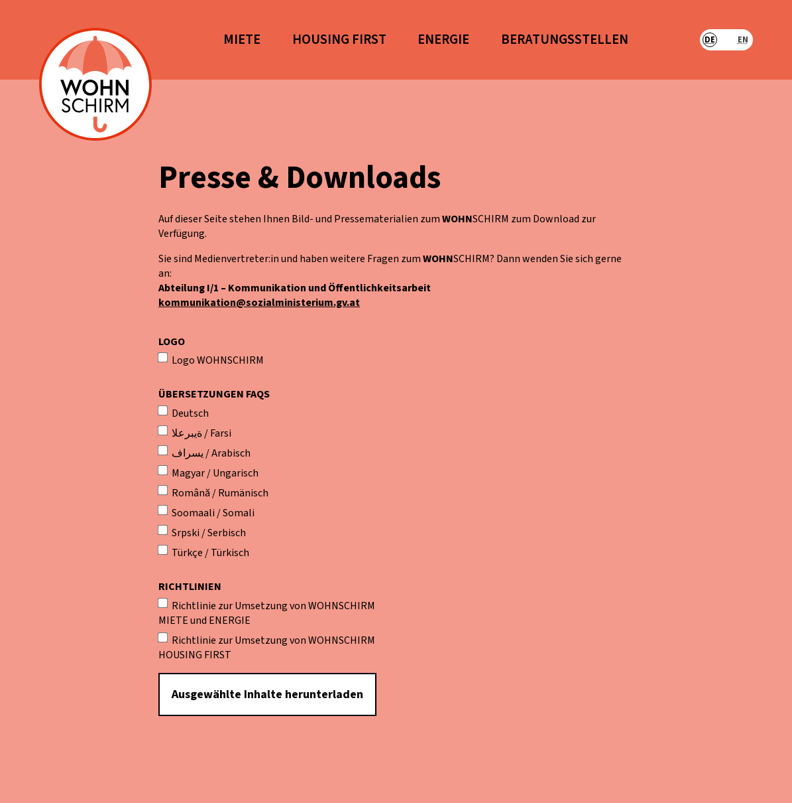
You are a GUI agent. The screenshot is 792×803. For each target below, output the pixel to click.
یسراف (180, 453)
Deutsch (183, 413)
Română (184, 493)
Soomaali (186, 513)
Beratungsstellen (564, 40)
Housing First (339, 40)
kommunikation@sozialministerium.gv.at (259, 302)
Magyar (181, 473)
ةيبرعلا (180, 433)
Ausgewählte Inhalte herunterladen (267, 694)
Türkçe (180, 553)
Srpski (178, 533)
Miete (241, 40)
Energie (443, 40)
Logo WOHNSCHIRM (211, 360)
